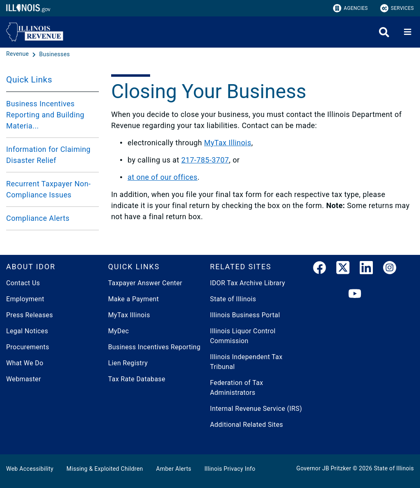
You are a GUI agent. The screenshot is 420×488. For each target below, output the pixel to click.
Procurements (27, 347)
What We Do (24, 363)
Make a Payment (133, 299)
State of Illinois (233, 299)
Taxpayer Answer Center (145, 283)
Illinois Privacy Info (229, 468)
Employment (25, 299)
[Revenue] (18, 54)
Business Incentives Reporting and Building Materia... (45, 114)
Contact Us (23, 283)
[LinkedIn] (366, 269)
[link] (319, 269)
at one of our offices (163, 177)
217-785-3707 (205, 160)
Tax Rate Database (137, 379)
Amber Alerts (174, 468)
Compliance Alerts (37, 218)
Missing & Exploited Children (104, 468)
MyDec (118, 331)
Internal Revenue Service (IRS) (256, 408)
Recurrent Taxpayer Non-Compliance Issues (48, 189)
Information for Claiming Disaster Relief (48, 155)
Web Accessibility (29, 468)
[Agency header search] (384, 32)
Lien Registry (128, 363)
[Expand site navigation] (408, 32)
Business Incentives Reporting (154, 347)
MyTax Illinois (227, 142)
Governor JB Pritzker (324, 468)
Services (397, 8)
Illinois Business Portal (245, 315)
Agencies (350, 8)
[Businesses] (54, 54)
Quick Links (29, 80)
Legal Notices (27, 331)
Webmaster (23, 379)
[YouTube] (354, 294)
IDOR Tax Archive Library (247, 283)
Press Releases (29, 315)
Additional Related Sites (246, 424)
